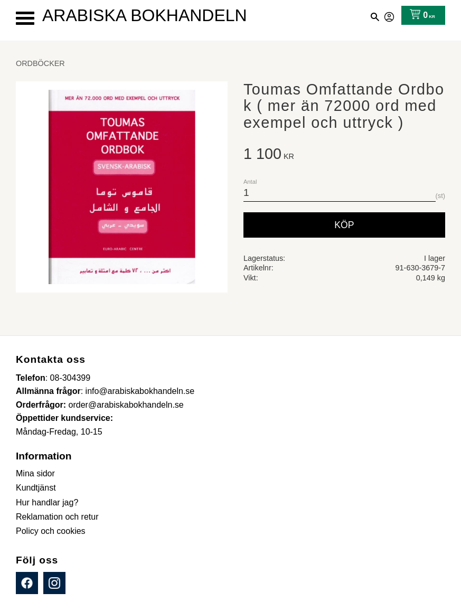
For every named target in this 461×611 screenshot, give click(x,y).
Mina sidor (389, 15)
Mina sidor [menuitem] (35, 473)
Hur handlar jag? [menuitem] (47, 502)
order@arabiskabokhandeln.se (126, 404)
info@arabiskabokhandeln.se (140, 391)
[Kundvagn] (420, 15)
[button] (25, 18)
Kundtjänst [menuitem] (36, 487)
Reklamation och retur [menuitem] (57, 516)
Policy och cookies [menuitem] (51, 531)
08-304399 (70, 377)
